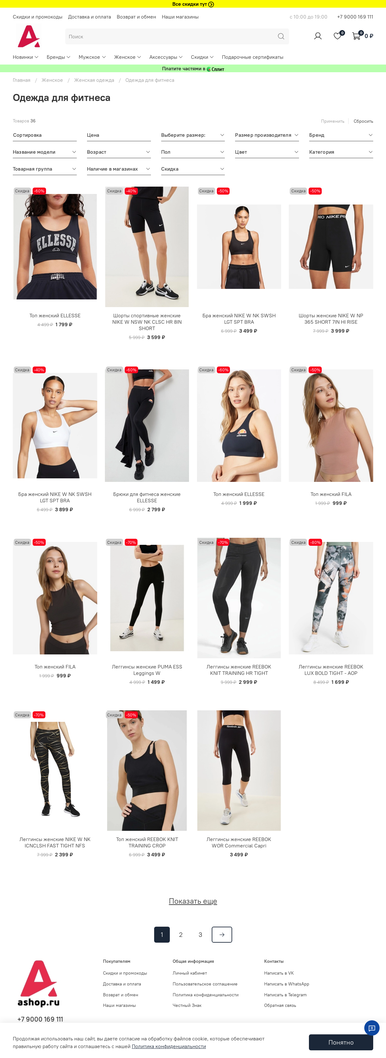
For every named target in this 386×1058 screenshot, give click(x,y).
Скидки (202, 57)
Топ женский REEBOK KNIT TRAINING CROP (147, 842)
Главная (21, 80)
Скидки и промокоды (37, 16)
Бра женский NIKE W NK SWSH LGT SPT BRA (239, 318)
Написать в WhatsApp (286, 984)
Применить (332, 121)
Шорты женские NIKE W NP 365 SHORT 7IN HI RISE (331, 318)
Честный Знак (187, 1005)
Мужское (92, 57)
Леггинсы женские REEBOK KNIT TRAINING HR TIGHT (239, 669)
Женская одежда (94, 80)
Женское (128, 57)
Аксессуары (166, 57)
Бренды (59, 57)
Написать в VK (279, 973)
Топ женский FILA (331, 494)
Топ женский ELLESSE (55, 315)
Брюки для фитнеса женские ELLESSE (147, 497)
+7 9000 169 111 (355, 16)
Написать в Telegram (285, 995)
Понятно (341, 1042)
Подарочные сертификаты (252, 57)
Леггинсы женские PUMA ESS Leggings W (147, 669)
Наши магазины (180, 16)
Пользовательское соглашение (205, 984)
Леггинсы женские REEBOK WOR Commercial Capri (239, 842)
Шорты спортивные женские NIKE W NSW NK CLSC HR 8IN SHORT (147, 321)
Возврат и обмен (136, 16)
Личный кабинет (190, 973)
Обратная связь (280, 1005)
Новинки (26, 57)
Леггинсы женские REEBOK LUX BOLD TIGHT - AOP (331, 669)
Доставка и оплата (89, 16)
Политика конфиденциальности (206, 995)
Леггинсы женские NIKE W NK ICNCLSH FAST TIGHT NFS (55, 842)
